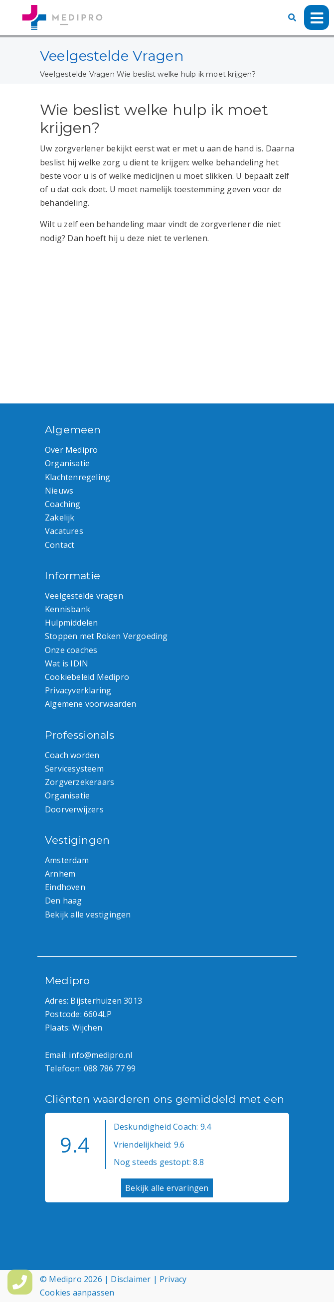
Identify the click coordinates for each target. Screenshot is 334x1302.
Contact (59, 544)
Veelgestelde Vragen (77, 74)
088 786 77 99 (110, 1068)
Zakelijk (60, 517)
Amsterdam (67, 860)
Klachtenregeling (77, 477)
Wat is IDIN (66, 663)
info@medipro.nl (100, 1054)
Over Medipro (71, 449)
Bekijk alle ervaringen (166, 1187)
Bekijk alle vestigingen (88, 914)
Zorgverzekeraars (79, 782)
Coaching (63, 504)
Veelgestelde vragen (84, 595)
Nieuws (59, 490)
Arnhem (60, 873)
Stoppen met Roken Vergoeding (106, 636)
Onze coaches (71, 650)
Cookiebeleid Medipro (87, 676)
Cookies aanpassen (77, 1292)
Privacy (173, 1279)
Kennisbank (67, 609)
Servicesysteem (74, 768)
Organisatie (67, 463)
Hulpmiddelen (71, 622)
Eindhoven (65, 887)
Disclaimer (131, 1279)
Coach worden (72, 755)
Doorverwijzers (74, 809)
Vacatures (64, 530)
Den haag (63, 900)
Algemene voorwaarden (90, 703)
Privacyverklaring (78, 690)
